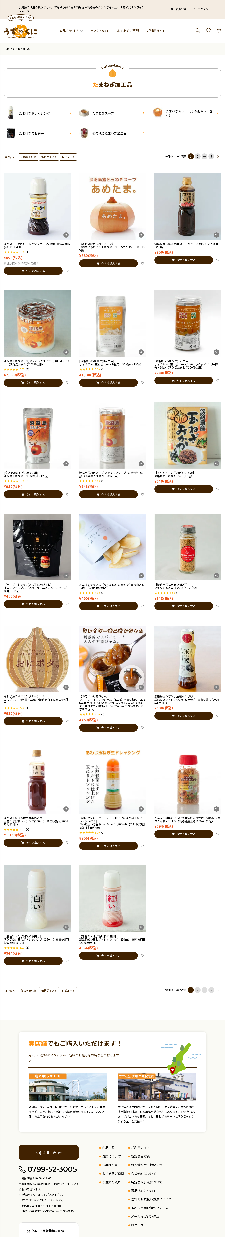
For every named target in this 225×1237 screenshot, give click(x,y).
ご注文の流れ (111, 1182)
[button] (218, 156)
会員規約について (143, 1173)
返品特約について (143, 1190)
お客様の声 (110, 1164)
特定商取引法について (146, 1182)
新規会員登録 (140, 1156)
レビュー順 (68, 157)
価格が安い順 (28, 157)
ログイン (201, 9)
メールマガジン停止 (145, 1216)
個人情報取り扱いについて (150, 1164)
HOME (7, 48)
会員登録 (178, 9)
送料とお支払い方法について (151, 1199)
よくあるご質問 (128, 30)
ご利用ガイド (156, 30)
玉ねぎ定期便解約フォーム (150, 1207)
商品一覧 (108, 1147)
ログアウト (139, 1225)
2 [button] (197, 156)
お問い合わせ (49, 1152)
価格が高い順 (49, 157)
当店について (99, 30)
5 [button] (211, 156)
